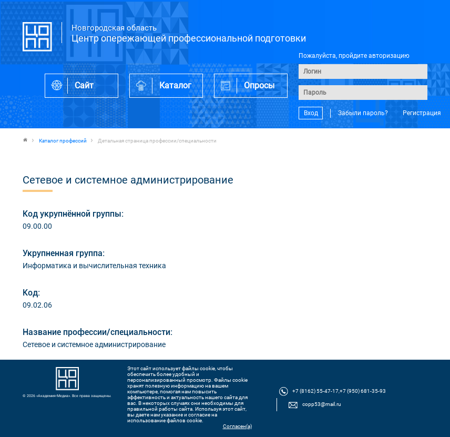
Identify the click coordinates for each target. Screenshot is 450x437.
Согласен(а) (237, 426)
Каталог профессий (63, 141)
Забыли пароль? (363, 113)
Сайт (84, 85)
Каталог (175, 85)
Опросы (259, 85)
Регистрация (422, 113)
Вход (311, 113)
